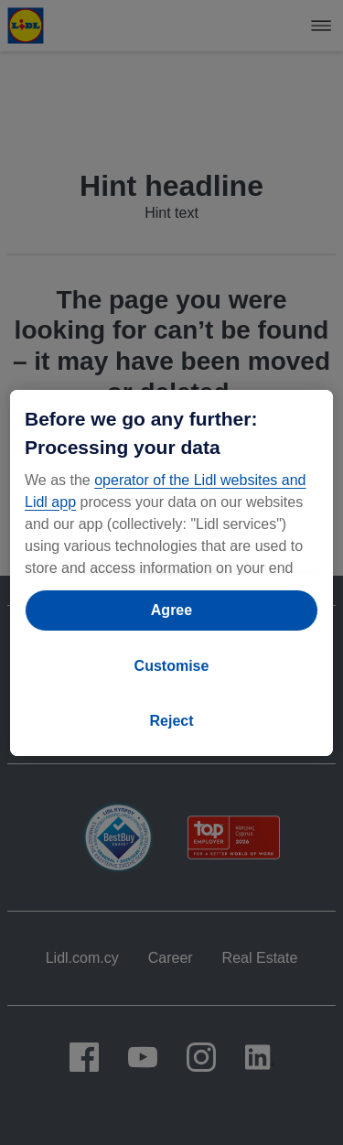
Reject (171, 721)
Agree (171, 610)
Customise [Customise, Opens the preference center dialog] (171, 666)
